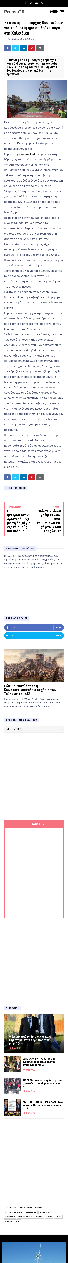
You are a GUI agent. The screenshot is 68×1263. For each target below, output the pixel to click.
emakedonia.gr (34, 154)
